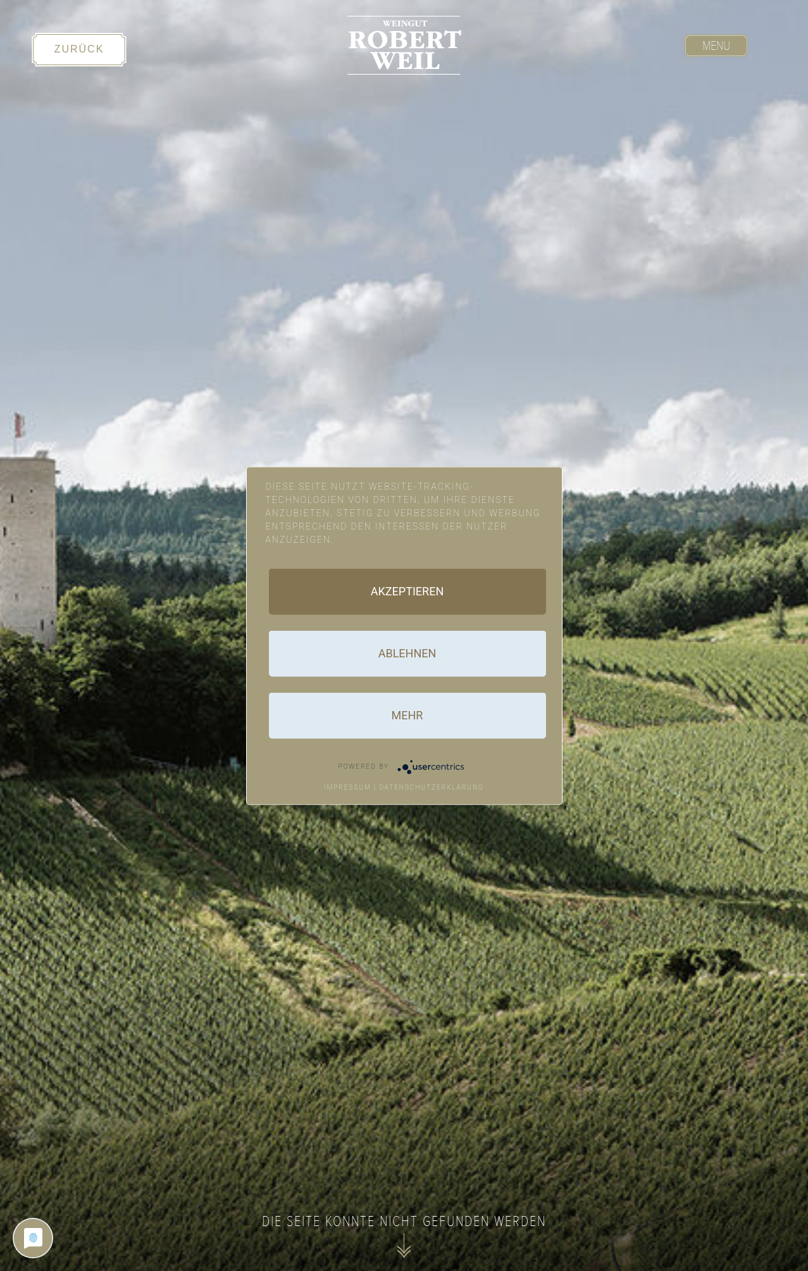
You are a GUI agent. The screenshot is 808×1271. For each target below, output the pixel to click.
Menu (716, 46)
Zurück (79, 49)
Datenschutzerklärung (431, 786)
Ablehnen (407, 652)
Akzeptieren (407, 590)
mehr (407, 714)
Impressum (347, 786)
